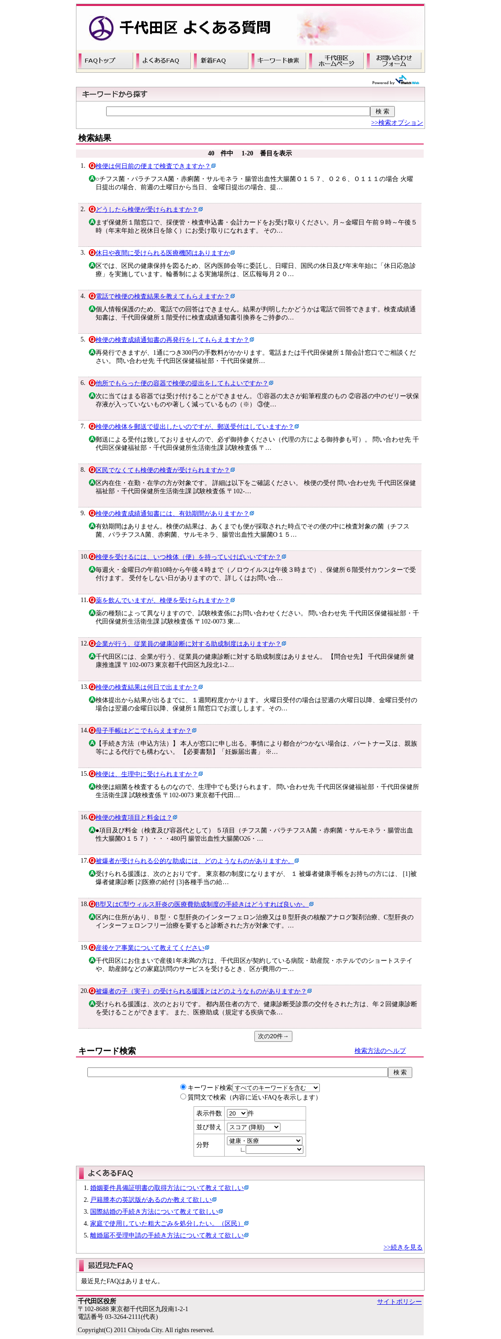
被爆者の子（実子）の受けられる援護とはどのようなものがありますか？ (201, 991)
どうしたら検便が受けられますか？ (147, 209)
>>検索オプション (397, 122)
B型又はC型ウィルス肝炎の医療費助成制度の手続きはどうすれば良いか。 (202, 904)
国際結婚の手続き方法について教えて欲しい (154, 1211)
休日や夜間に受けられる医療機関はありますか (163, 253)
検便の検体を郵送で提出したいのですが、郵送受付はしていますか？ (195, 426)
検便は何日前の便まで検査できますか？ (153, 166)
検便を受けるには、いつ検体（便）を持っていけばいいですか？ (188, 557)
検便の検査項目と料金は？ (134, 817)
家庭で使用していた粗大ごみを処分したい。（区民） (167, 1223)
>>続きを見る (403, 1247)
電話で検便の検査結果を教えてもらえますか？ (163, 296)
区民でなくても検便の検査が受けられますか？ (163, 470)
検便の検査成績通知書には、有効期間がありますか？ (172, 513)
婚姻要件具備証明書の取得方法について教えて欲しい (167, 1187)
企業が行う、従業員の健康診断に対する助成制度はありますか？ (188, 643)
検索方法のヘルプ (380, 1050)
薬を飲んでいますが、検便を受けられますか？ (163, 600)
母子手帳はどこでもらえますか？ (144, 730)
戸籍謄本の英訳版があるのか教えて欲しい (151, 1199)
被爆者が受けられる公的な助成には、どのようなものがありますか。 (195, 861)
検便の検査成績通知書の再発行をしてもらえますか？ (172, 339)
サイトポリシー (399, 1301)
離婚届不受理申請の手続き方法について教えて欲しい (167, 1235)
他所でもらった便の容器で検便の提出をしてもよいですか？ (182, 383)
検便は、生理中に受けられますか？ (147, 774)
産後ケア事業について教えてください (150, 947)
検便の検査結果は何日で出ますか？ (147, 687)
